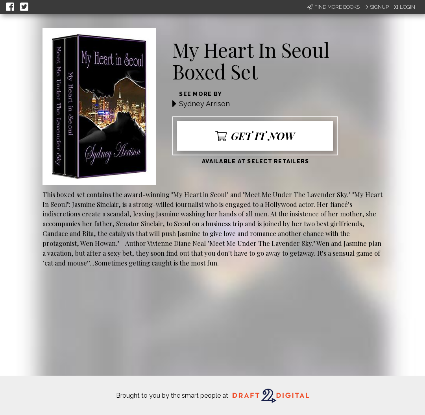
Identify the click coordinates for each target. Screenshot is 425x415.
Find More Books (333, 7)
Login (404, 7)
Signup (376, 7)
